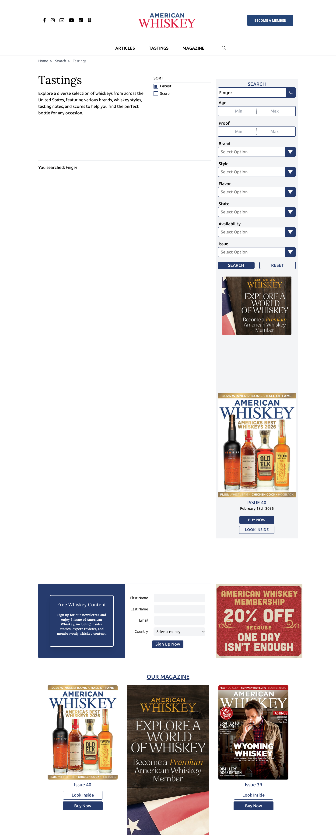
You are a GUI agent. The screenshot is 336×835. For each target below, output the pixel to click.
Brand (224, 143)
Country (141, 631)
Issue (223, 243)
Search (60, 61)
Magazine (193, 48)
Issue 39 (253, 784)
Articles (125, 48)
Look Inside (257, 529)
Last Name (139, 609)
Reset (277, 265)
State (224, 203)
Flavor (225, 183)
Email (143, 620)
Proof (224, 123)
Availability (230, 223)
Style (223, 163)
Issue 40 (256, 502)
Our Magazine (168, 676)
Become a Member (270, 20)
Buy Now (257, 520)
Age (222, 102)
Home (43, 61)
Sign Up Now (167, 644)
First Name (139, 598)
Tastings (158, 48)
